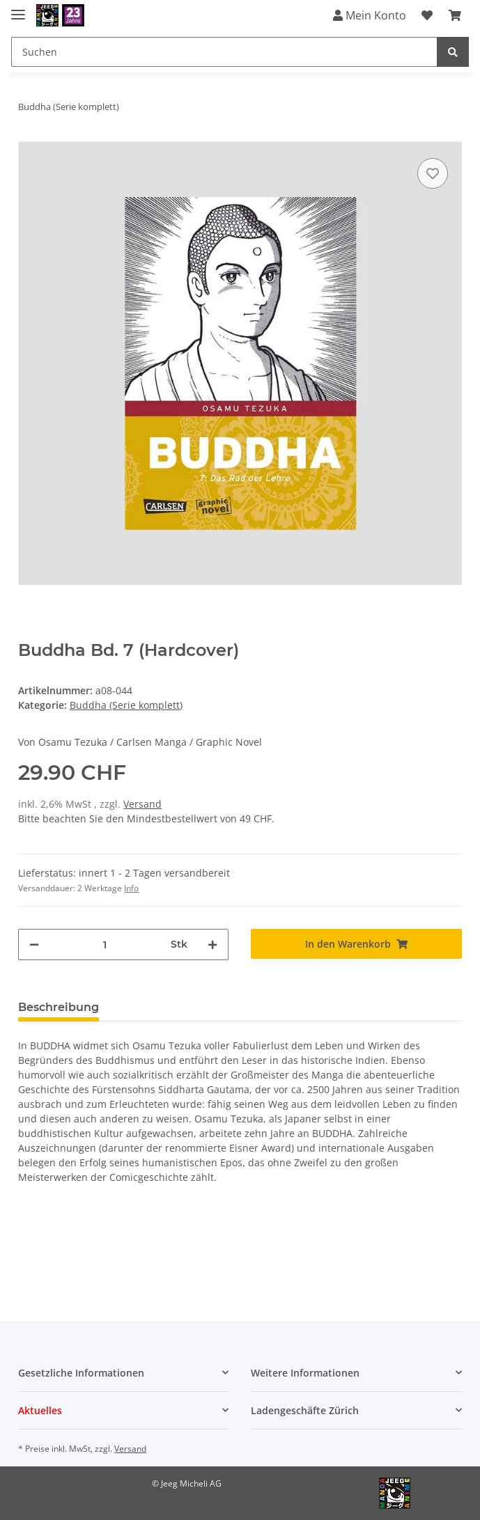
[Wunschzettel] (427, 15)
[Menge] (105, 944)
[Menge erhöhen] (212, 944)
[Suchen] (224, 52)
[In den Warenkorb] (356, 944)
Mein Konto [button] (369, 15)
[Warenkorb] (455, 15)
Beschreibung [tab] (58, 1007)
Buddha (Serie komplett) (126, 705)
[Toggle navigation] (18, 8)
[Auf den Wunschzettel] (432, 173)
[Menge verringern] (34, 944)
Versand (142, 803)
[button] (123, 1372)
